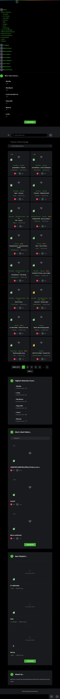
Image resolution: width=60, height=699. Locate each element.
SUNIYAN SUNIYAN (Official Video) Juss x (25, 467)
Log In (3, 39)
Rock (4, 26)
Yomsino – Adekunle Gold (41, 193)
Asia (12, 619)
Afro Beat (15, 165)
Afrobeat (5, 14)
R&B (4, 22)
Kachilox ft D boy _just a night (41, 273)
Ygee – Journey (18, 193)
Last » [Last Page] (30, 371)
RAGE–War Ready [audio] (41, 327)
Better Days (18, 302)
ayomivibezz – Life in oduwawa (41, 167)
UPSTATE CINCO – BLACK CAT (41, 353)
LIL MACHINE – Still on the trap (19, 327)
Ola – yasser (18, 220)
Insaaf (12, 501)
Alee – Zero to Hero (41, 246)
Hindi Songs (6, 28)
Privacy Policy (5, 37)
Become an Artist (6, 33)
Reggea (5, 24)
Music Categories (6, 12)
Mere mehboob (16, 535)
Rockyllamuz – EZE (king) (18, 274)
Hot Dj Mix (6, 18)
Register (3, 41)
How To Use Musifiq (6, 30)
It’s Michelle (14, 585)
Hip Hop (5, 20)
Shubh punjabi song (19, 353)
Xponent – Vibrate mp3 (41, 302)
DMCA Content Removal (8, 31)
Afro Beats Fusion (20, 216)
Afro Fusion (6, 16)
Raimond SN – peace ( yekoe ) (41, 218)
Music (49, 216)
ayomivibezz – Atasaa (18, 167)
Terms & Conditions (6, 35)
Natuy (12, 652)
